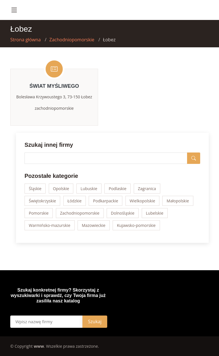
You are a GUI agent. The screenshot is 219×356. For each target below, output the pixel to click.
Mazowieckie (94, 225)
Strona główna (25, 39)
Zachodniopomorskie (71, 39)
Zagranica (147, 188)
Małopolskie (178, 201)
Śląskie (35, 188)
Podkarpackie (105, 201)
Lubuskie (89, 188)
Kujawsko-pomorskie (136, 225)
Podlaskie (117, 188)
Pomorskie (38, 213)
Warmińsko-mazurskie (49, 225)
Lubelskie (154, 213)
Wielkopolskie (142, 201)
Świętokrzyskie (42, 201)
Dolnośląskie (123, 213)
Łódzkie (75, 201)
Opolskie (61, 188)
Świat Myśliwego (54, 86)
